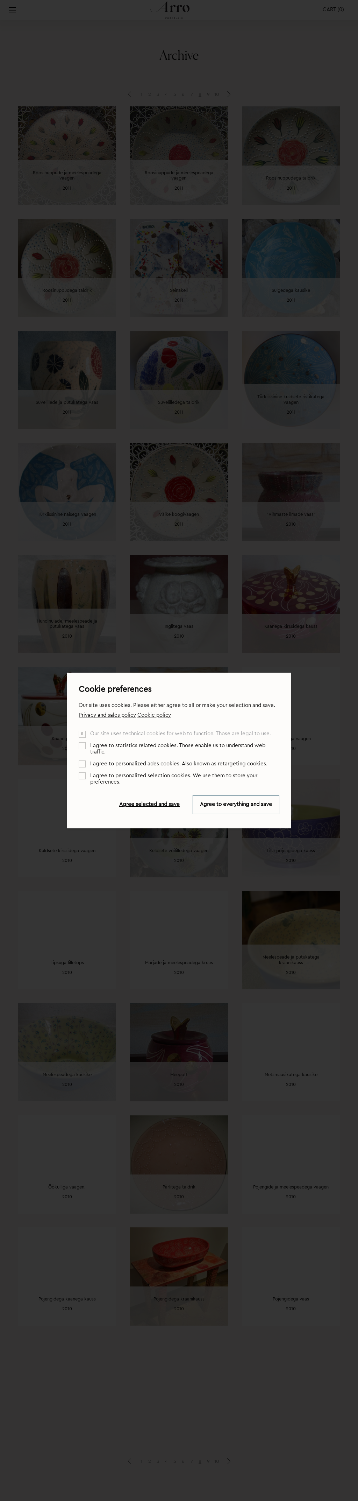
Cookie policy (154, 715)
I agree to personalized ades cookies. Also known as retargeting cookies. (178, 763)
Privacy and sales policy (107, 715)
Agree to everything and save (236, 804)
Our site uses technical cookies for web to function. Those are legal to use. (180, 733)
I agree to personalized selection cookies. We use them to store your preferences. (173, 779)
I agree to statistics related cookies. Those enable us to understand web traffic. (177, 749)
